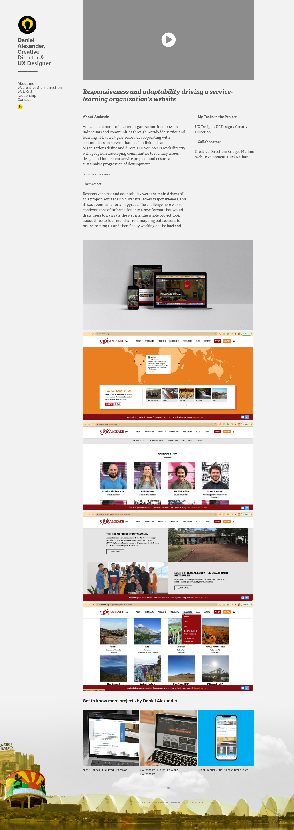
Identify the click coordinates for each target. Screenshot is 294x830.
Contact (24, 99)
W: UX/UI (26, 91)
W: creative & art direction (40, 87)
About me (26, 83)
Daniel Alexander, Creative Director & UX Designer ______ (36, 54)
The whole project (157, 215)
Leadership (27, 95)
